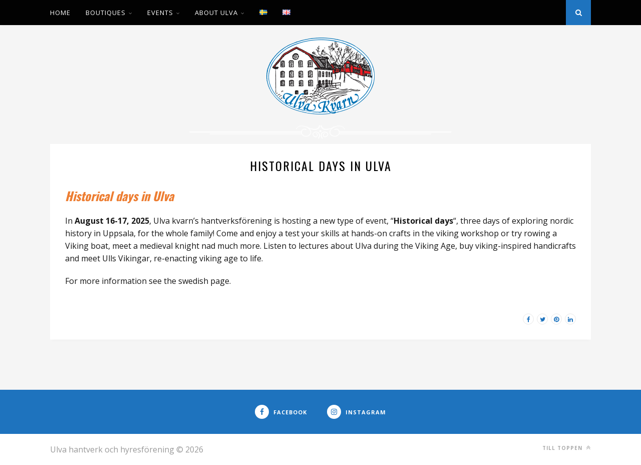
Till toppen (566, 447)
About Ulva (216, 12)
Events (160, 12)
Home (60, 12)
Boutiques (106, 12)
